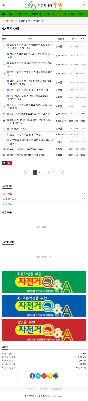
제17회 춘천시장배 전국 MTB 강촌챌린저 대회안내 (30, 142)
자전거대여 (22, 13)
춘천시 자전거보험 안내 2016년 (24, 134)
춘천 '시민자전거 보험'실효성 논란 (25, 149)
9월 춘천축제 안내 (17, 128)
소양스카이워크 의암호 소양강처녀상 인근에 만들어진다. (29, 121)
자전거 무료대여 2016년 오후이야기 (26, 155)
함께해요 (69, 13)
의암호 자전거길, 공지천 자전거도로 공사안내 (29, 64)
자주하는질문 (23, 20)
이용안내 (38, 20)
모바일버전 (57, 389)
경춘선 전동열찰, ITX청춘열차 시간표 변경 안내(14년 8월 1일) (29, 82)
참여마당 (49, 13)
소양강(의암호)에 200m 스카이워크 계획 (28, 114)
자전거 (81, 13)
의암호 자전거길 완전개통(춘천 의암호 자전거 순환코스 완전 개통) (29, 46)
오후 (59, 13)
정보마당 (36, 13)
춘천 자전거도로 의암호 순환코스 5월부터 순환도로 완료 (29, 97)
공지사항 (8, 20)
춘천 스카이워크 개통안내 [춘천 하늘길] (28, 90)
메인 (11, 13)
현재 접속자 (10, 353)
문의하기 (43, 389)
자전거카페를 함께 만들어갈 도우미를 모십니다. (29, 55)
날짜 (73, 39)
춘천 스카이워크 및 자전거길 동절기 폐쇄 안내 (30, 73)
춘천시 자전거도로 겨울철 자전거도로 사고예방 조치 (29, 106)
